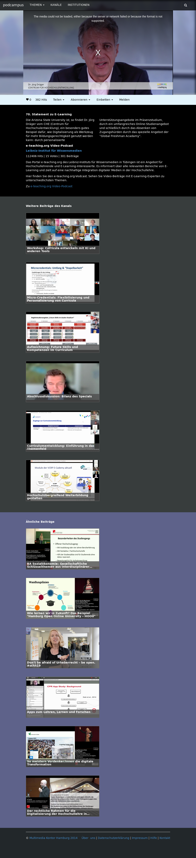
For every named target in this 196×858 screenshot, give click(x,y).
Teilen (58, 99)
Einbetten (105, 99)
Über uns (88, 838)
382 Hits (41, 99)
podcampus (13, 5)
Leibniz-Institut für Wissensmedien (54, 150)
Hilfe (153, 838)
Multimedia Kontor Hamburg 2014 (53, 838)
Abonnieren (80, 99)
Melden (124, 99)
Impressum (140, 838)
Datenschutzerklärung (113, 838)
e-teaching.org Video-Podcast (51, 186)
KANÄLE (56, 5)
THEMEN (37, 5)
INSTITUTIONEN (78, 5)
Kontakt (165, 838)
